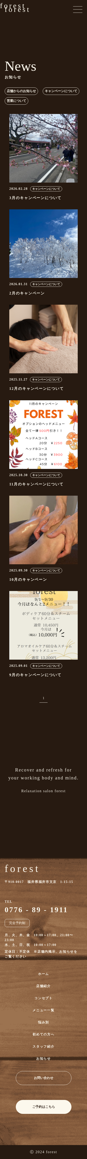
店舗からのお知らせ (21, 91)
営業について (16, 101)
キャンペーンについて (61, 91)
